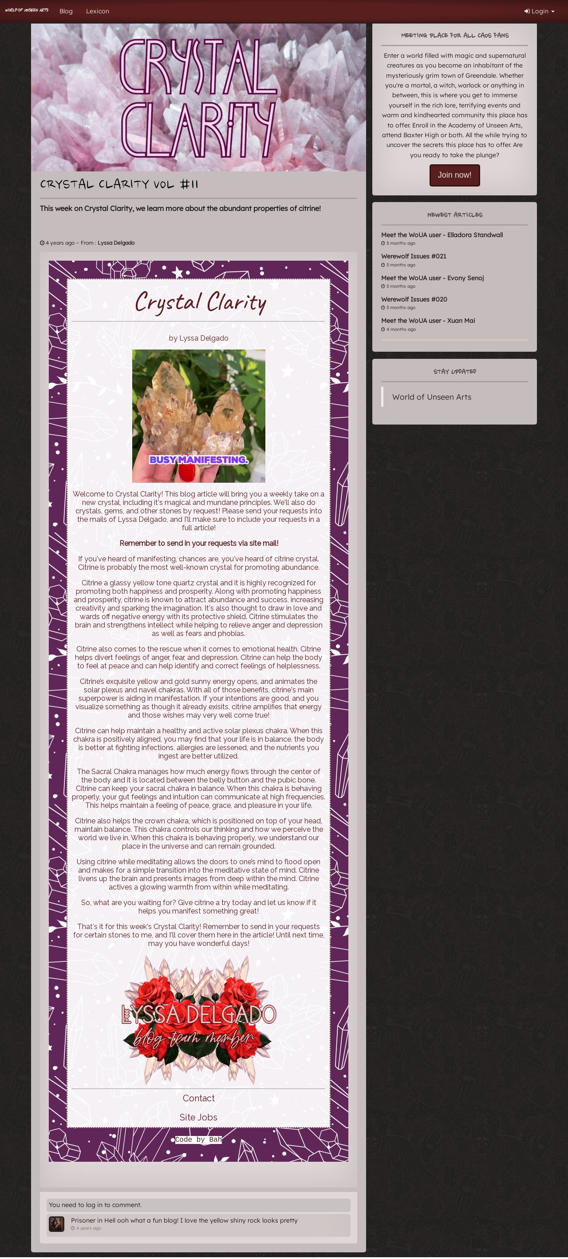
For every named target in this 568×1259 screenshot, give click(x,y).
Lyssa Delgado (116, 242)
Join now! (455, 175)
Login (540, 11)
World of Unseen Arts (431, 396)
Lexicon (97, 11)
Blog (66, 11)
